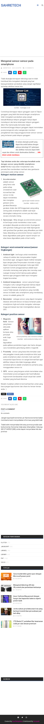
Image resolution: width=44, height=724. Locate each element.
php (2, 558)
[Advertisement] (22, 32)
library (4, 554)
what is (10, 394)
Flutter (4, 542)
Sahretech (11, 5)
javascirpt (5, 546)
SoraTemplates (17, 721)
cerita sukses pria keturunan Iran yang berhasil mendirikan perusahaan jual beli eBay (27, 611)
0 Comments (29, 68)
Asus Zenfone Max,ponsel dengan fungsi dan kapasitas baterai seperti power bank (27, 598)
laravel (4, 550)
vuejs (3, 562)
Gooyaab (36, 721)
